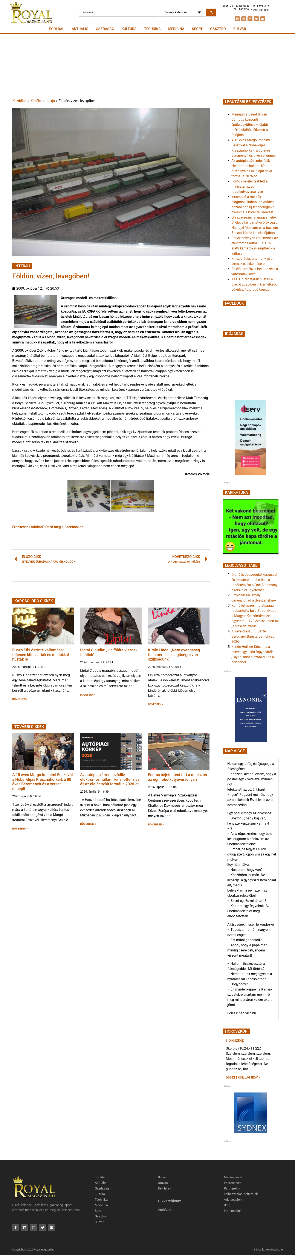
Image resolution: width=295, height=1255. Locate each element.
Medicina (176, 29)
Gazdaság (105, 29)
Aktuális (80, 29)
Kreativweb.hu (274, 1249)
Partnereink (232, 1188)
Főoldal (56, 29)
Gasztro (218, 29)
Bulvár (239, 29)
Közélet (36, 101)
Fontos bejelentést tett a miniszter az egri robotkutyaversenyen (177, 777)
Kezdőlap (19, 101)
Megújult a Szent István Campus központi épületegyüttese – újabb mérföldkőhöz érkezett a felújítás (249, 124)
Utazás (163, 1183)
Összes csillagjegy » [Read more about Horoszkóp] (243, 1077)
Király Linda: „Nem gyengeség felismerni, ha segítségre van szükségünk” (174, 654)
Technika (152, 29)
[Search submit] (211, 12)
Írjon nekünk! (233, 1211)
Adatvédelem (233, 1200)
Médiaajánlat (233, 1177)
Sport (197, 29)
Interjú (50, 101)
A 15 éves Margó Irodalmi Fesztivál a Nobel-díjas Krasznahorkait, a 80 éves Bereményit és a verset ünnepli (42, 781)
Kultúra (129, 29)
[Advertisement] (148, 66)
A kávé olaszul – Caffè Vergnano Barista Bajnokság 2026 (253, 636)
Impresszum (233, 1183)
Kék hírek (164, 1188)
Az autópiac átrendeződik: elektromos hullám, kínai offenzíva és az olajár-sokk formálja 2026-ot (110, 779)
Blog (227, 1205)
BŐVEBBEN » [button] (20, 699)
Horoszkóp (235, 1040)
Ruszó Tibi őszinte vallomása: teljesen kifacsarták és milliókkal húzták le (40, 654)
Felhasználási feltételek (241, 1194)
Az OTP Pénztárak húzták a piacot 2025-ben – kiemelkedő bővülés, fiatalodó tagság (254, 284)
